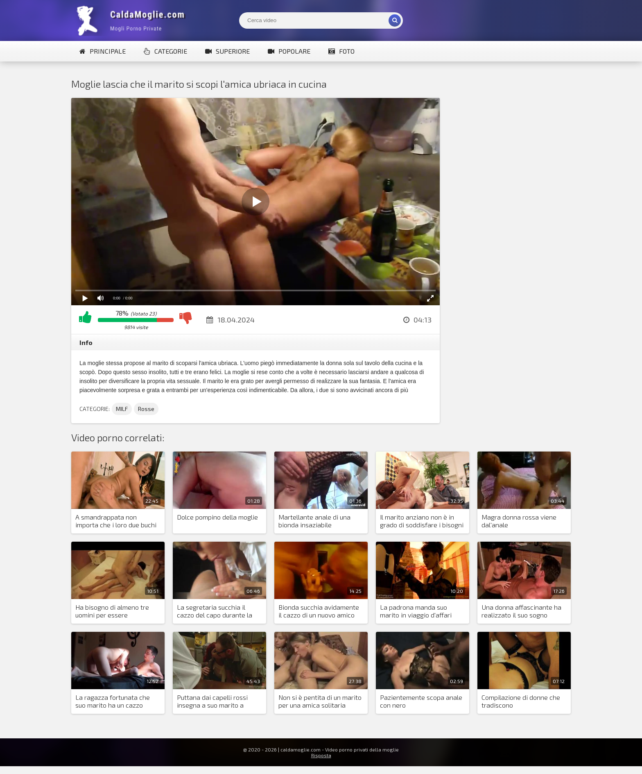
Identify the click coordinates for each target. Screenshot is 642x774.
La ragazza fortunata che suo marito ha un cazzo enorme (112, 701)
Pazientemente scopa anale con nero (421, 701)
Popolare (289, 51)
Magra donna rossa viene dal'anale (519, 521)
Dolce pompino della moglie (217, 517)
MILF (122, 408)
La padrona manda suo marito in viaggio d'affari (416, 611)
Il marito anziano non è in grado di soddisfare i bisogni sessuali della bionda (421, 521)
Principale (102, 51)
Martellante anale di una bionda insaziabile (314, 521)
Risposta (321, 755)
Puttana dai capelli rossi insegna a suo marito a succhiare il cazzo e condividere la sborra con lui (218, 701)
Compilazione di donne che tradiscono (521, 701)
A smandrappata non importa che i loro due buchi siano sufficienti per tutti (115, 521)
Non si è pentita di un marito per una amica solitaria (320, 701)
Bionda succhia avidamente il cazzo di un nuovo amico (318, 611)
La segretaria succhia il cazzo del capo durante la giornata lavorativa (214, 611)
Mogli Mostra (132, 20)
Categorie (165, 51)
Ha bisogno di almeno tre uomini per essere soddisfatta (112, 611)
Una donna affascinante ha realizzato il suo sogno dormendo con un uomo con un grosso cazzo (522, 611)
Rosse (146, 408)
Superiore (227, 51)
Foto (341, 51)
